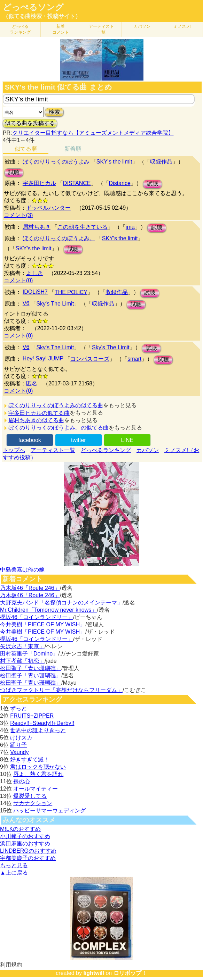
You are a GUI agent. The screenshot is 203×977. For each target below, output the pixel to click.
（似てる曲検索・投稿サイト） (42, 16)
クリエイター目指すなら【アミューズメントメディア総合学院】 (93, 133)
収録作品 (161, 162)
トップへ (14, 450)
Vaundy (19, 752)
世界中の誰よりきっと (38, 730)
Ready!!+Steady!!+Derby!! (42, 723)
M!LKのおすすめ (20, 829)
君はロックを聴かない (38, 767)
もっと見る (14, 865)
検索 (54, 112)
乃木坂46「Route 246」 (30, 588)
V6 (26, 303)
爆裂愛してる (30, 796)
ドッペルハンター (48, 208)
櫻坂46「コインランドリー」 (36, 617)
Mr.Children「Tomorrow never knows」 (48, 610)
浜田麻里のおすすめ (25, 843)
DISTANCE (77, 183)
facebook (29, 440)
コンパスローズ (89, 359)
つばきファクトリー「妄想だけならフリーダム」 (61, 690)
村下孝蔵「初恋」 (22, 661)
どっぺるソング (33, 7)
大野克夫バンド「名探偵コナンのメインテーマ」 (61, 603)
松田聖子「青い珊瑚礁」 (30, 668)
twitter (78, 440)
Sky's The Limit (55, 304)
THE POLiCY (71, 292)
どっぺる (20, 29)
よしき (34, 273)
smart (134, 359)
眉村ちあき (36, 227)
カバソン (142, 26)
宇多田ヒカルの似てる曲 (39, 413)
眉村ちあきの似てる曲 (36, 420)
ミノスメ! (182, 26)
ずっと (18, 708)
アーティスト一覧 (53, 450)
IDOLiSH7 (35, 292)
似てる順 (26, 149)
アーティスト (101, 29)
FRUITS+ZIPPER (32, 716)
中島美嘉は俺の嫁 (22, 570)
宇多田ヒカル (39, 183)
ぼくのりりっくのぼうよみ (56, 162)
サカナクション (32, 803)
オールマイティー (35, 789)
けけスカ (21, 738)
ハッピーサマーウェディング (49, 810)
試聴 (13, 172)
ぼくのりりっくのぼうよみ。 (59, 238)
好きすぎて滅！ (29, 759)
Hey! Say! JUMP (43, 358)
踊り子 (18, 745)
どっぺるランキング (106, 450)
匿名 (31, 383)
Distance (120, 183)
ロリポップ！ (130, 973)
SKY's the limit (114, 162)
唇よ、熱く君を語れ (38, 774)
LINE (127, 440)
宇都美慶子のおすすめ (28, 858)
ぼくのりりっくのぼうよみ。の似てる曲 (58, 428)
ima (130, 227)
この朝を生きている (82, 227)
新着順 (72, 149)
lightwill (93, 973)
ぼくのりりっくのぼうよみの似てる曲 (55, 405)
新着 (60, 29)
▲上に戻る (14, 873)
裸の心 (21, 781)
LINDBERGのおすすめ (28, 851)
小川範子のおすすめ (25, 836)
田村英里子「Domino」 (29, 654)
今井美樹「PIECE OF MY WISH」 (42, 624)
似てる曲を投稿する (30, 123)
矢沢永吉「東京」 (22, 646)
